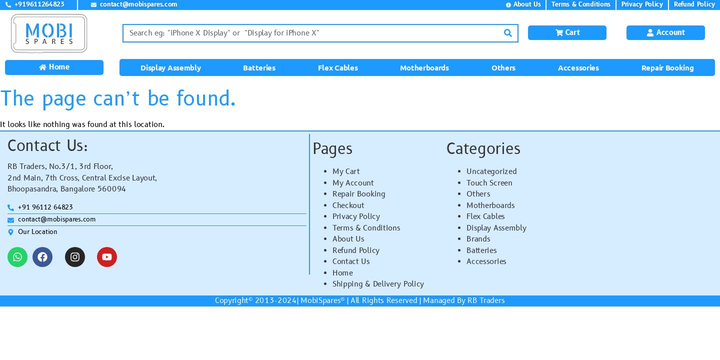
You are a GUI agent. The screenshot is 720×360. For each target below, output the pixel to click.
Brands (478, 239)
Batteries (259, 67)
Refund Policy (356, 251)
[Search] (508, 33)
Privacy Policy (356, 217)
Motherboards (424, 67)
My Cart (346, 171)
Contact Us (351, 261)
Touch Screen (489, 183)
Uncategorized (491, 171)
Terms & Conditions (366, 228)
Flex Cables (338, 67)
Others (504, 67)
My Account (353, 183)
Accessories (578, 67)
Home (342, 273)
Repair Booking (668, 67)
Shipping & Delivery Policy (378, 284)
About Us (348, 239)
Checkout (348, 205)
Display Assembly (170, 67)
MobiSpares (320, 301)
